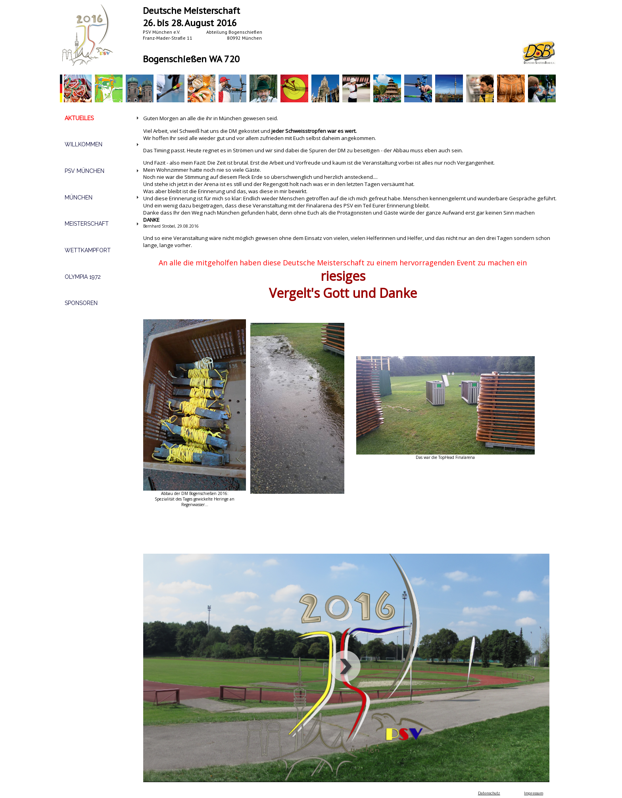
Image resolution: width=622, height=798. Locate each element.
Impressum (533, 793)
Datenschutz (489, 793)
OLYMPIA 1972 (83, 277)
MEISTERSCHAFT (87, 224)
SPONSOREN (81, 303)
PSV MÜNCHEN (84, 171)
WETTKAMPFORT (88, 250)
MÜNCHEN (78, 197)
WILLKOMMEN (83, 144)
